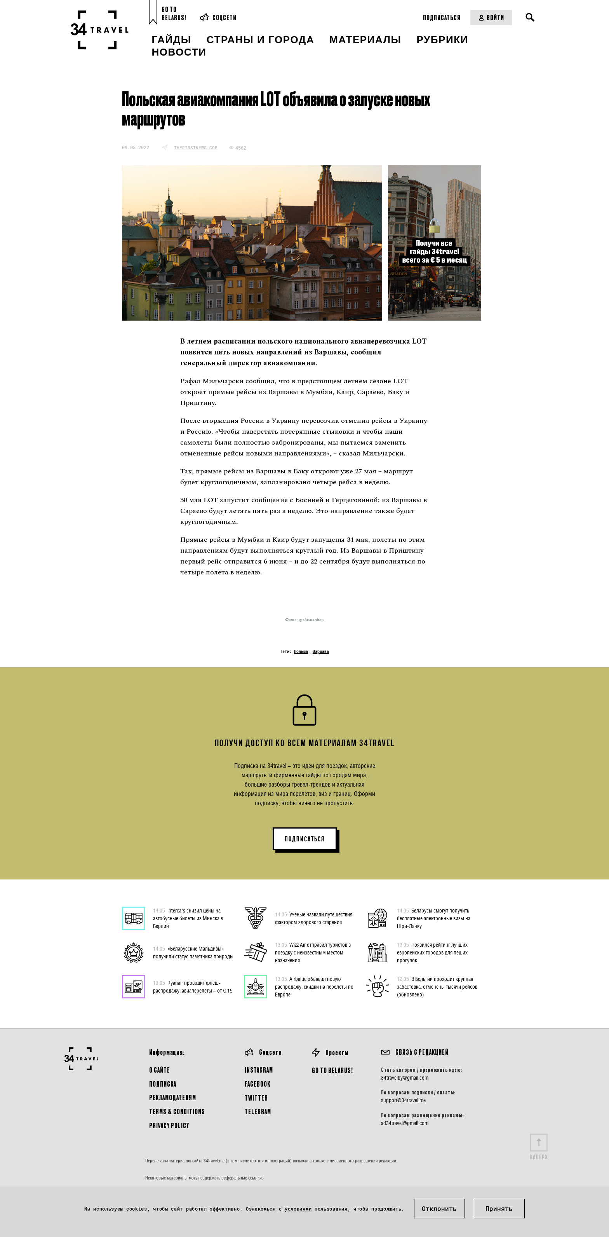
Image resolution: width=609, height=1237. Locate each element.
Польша (301, 651)
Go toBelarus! (174, 13)
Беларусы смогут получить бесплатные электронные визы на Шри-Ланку (433, 918)
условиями (298, 1209)
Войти (491, 17)
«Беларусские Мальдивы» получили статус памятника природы (193, 952)
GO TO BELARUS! (332, 1070)
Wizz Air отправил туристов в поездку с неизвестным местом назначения (313, 952)
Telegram (258, 1111)
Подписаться (442, 17)
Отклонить (439, 1208)
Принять (499, 1208)
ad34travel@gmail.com (404, 1123)
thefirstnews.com (196, 147)
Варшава (321, 651)
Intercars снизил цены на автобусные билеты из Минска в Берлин (188, 918)
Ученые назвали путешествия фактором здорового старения (313, 918)
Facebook (257, 1083)
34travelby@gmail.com (404, 1078)
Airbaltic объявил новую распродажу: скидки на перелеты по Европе (314, 986)
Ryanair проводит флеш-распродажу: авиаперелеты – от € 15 (193, 986)
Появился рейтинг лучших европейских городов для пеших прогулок (432, 952)
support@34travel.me (403, 1100)
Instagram (259, 1069)
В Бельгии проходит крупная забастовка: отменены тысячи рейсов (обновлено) (437, 986)
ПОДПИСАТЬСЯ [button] (305, 839)
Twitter (256, 1097)
